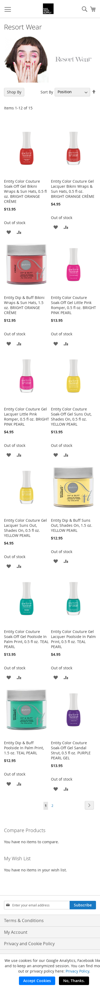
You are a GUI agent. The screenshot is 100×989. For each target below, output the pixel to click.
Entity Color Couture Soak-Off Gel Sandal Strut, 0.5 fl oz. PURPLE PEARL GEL (71, 750)
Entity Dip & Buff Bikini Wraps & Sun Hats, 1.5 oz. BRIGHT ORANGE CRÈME (24, 305)
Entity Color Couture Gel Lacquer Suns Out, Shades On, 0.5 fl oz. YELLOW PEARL (25, 528)
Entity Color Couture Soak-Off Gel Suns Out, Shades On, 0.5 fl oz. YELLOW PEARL (71, 416)
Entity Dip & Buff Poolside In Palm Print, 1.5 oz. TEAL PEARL (24, 747)
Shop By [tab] (14, 92)
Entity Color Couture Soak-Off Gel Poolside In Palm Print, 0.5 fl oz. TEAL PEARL (26, 639)
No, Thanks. (74, 980)
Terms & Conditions (24, 920)
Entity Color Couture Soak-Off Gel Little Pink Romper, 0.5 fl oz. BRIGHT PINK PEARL (73, 305)
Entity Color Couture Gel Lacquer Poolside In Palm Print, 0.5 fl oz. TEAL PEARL (73, 639)
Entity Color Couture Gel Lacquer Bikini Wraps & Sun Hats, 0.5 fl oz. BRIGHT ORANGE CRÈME (72, 189)
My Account (15, 932)
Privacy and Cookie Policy (29, 944)
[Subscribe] (83, 905)
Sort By (47, 91)
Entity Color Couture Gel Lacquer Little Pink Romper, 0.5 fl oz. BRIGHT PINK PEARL (26, 416)
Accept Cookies (37, 980)
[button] (8, 232)
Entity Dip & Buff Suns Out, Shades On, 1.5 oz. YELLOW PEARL (71, 525)
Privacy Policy (77, 971)
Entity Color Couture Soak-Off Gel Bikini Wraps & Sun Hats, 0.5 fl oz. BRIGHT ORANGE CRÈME (25, 191)
